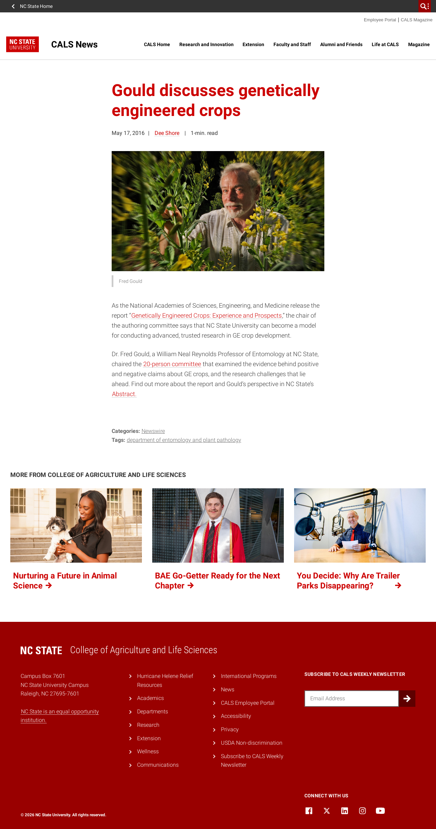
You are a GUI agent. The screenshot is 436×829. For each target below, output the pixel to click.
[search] (424, 6)
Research (148, 725)
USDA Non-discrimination (251, 743)
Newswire (153, 431)
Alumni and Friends (341, 44)
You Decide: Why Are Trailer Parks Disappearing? (349, 581)
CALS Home (157, 44)
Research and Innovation (206, 44)
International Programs (249, 676)
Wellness (148, 751)
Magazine (419, 44)
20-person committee (172, 364)
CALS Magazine (417, 19)
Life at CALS (385, 44)
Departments (152, 711)
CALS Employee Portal (248, 703)
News (227, 689)
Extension (253, 44)
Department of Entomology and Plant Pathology (184, 440)
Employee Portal (380, 19)
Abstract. (124, 393)
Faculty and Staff (292, 44)
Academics (150, 698)
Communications (158, 765)
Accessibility (236, 716)
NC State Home (36, 6)
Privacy (230, 729)
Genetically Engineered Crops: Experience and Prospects (206, 315)
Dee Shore (167, 133)
